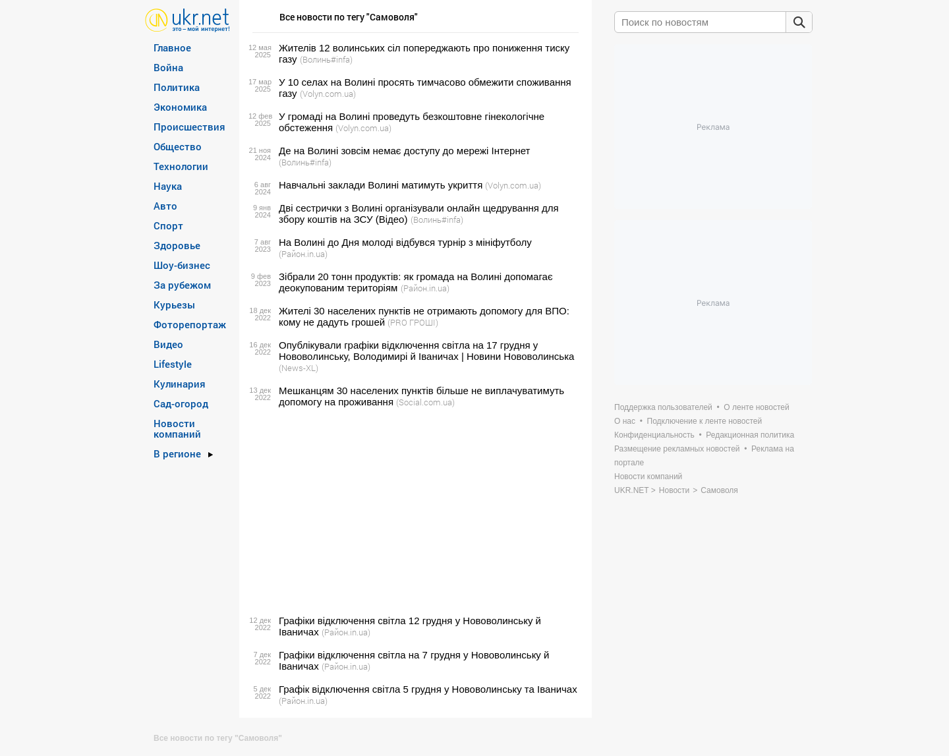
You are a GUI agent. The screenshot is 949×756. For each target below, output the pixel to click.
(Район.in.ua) (303, 254)
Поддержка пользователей (663, 407)
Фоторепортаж (190, 324)
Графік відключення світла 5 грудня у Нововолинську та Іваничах (428, 689)
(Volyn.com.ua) (328, 94)
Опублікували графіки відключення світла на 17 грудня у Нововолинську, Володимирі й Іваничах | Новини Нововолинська (426, 350)
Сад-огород (181, 403)
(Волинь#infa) (326, 59)
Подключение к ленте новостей (704, 421)
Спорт (168, 225)
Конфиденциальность (654, 435)
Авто (165, 205)
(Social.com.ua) (425, 402)
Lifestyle (173, 364)
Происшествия (189, 126)
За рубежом (182, 284)
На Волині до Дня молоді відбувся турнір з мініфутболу (405, 242)
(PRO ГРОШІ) (413, 322)
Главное (172, 47)
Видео (168, 344)
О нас (624, 421)
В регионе (177, 453)
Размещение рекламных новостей (677, 448)
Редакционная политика (750, 435)
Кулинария (180, 383)
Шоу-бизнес (182, 265)
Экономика (180, 107)
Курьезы (174, 304)
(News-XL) (298, 368)
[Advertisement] (413, 511)
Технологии (181, 166)
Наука (168, 186)
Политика (177, 87)
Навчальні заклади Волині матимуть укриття (380, 184)
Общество (178, 146)
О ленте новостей (756, 407)
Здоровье (177, 245)
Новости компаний (177, 428)
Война (168, 67)
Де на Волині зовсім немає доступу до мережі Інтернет (404, 150)
